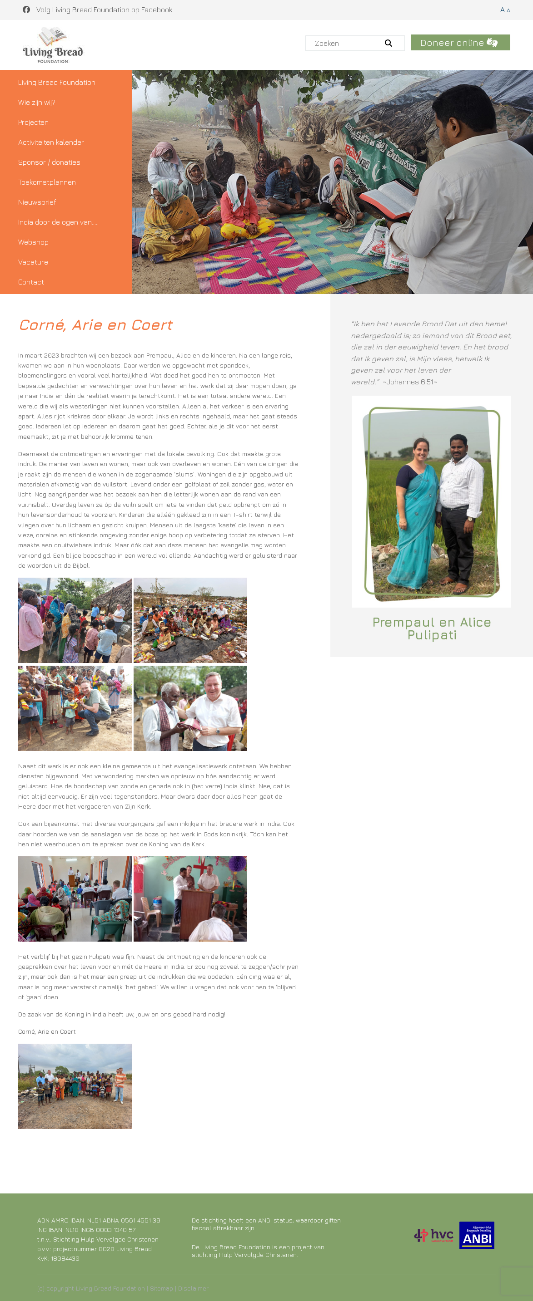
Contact (31, 282)
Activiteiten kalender (51, 142)
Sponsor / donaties (49, 162)
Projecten (33, 122)
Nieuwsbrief (37, 202)
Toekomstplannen (47, 182)
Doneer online (459, 42)
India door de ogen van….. (58, 222)
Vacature (33, 262)
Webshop (33, 242)
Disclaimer (193, 1288)
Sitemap (161, 1288)
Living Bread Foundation (56, 82)
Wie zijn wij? (36, 102)
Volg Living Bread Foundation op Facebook (97, 9)
